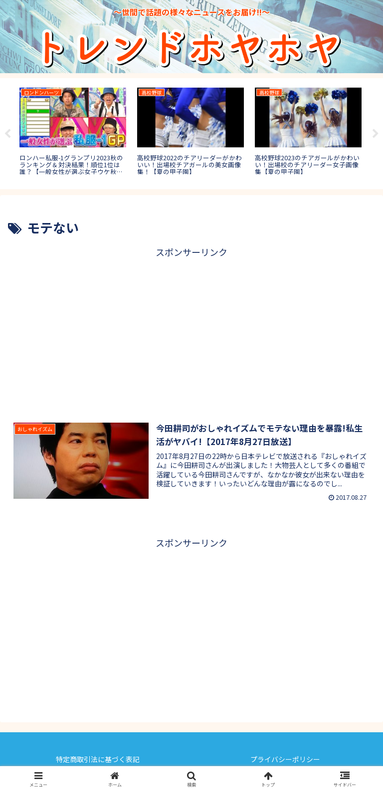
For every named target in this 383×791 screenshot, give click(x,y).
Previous (7, 134)
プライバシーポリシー (285, 759)
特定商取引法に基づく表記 (98, 759)
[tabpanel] (73, 132)
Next (376, 134)
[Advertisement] (191, 330)
